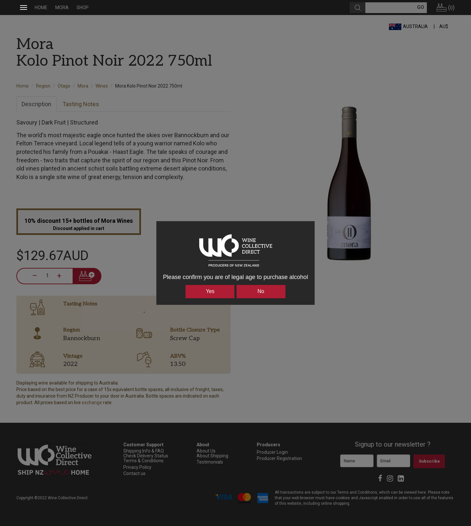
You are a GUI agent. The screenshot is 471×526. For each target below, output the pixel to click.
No (260, 291)
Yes (210, 291)
